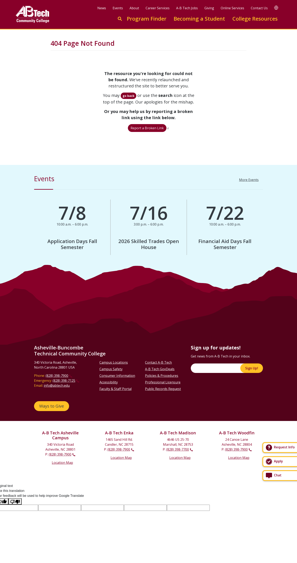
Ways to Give (51, 406)
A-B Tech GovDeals (159, 369)
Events (118, 8)
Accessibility (108, 382)
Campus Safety (111, 369)
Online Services (232, 8)
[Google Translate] (276, 7)
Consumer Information (117, 375)
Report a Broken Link (147, 128)
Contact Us (259, 8)
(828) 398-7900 (57, 375)
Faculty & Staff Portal (115, 389)
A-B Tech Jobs (187, 8)
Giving (209, 8)
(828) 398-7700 (177, 449)
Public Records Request (163, 389)
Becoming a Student (199, 18)
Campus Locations (113, 362)
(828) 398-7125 (64, 380)
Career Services (158, 8)
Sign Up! (251, 368)
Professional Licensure (162, 382)
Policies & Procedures (161, 375)
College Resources (255, 18)
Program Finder (146, 18)
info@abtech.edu (57, 385)
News (101, 8)
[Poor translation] (15, 501)
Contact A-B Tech (158, 362)
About (134, 8)
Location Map (62, 462)
